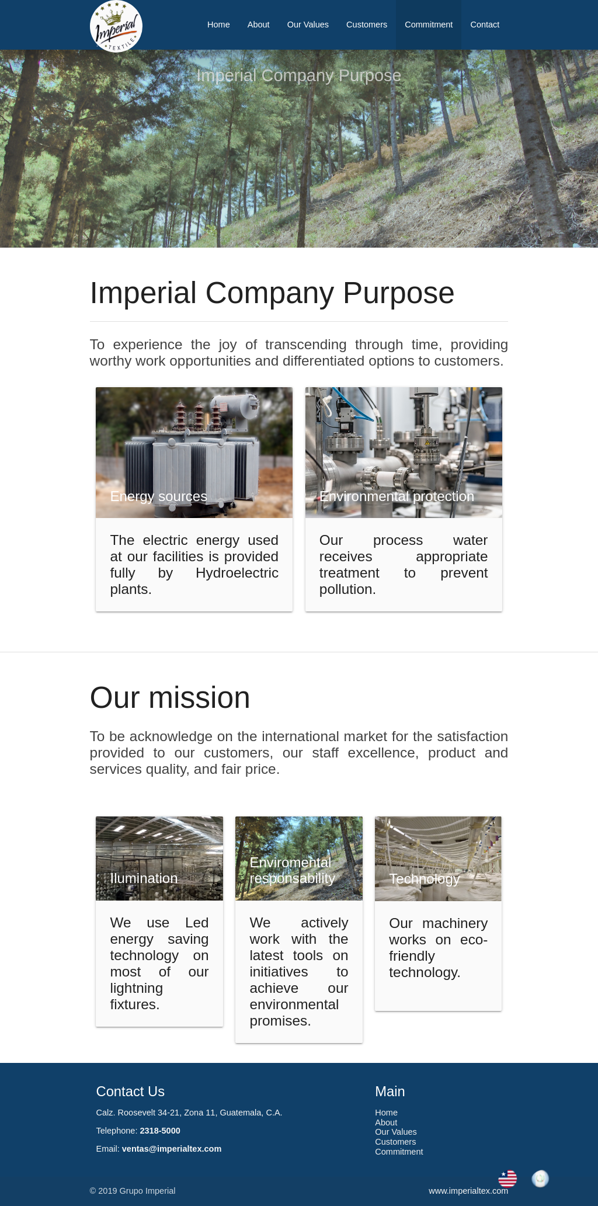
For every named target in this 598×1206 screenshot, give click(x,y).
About (259, 24)
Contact (484, 24)
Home (218, 24)
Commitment (429, 24)
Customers (366, 24)
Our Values (308, 24)
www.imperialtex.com (468, 1190)
